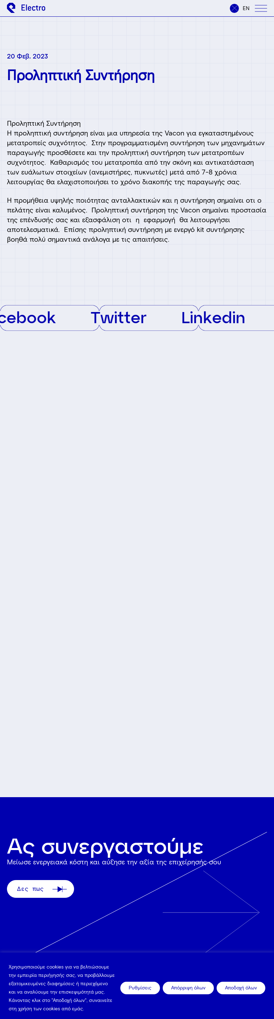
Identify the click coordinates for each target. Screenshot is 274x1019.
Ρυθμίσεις (140, 988)
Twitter (123, 316)
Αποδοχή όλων (241, 988)
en (246, 8)
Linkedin (218, 316)
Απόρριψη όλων (188, 988)
